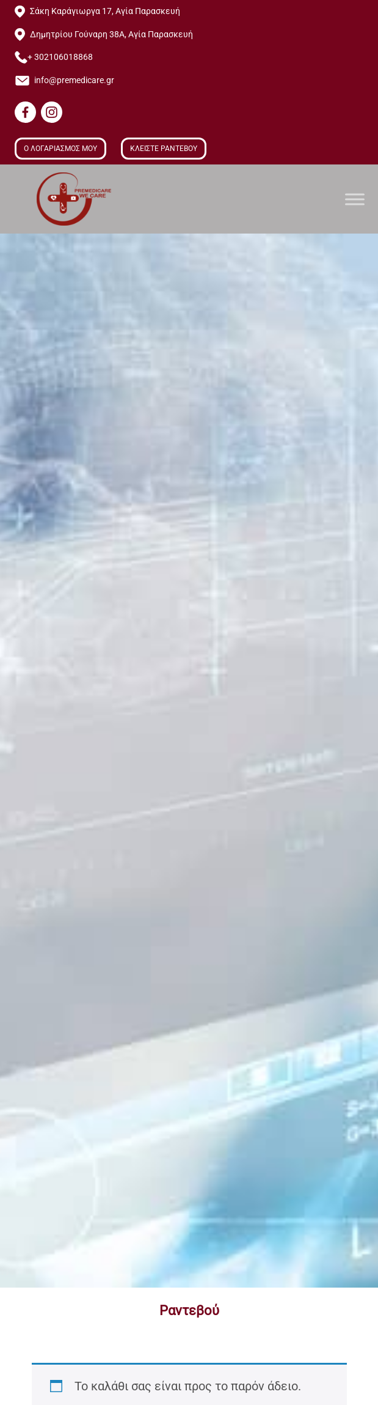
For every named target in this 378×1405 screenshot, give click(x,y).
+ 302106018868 (60, 57)
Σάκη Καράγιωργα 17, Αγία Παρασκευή (105, 11)
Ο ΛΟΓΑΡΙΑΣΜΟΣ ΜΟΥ (60, 148)
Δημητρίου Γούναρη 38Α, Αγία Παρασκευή (111, 34)
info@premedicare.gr (74, 80)
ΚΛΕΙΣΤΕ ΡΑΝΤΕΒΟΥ (163, 148)
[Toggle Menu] (355, 199)
